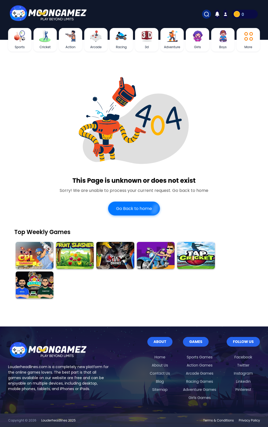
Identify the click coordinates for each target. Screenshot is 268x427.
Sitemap (160, 389)
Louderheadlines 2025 (58, 420)
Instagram (243, 373)
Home (159, 357)
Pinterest (243, 389)
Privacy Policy (249, 420)
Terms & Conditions (218, 420)
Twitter (243, 365)
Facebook (243, 357)
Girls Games (199, 397)
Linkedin (243, 381)
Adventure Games (199, 389)
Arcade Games (199, 373)
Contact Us (160, 373)
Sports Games (200, 357)
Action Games (200, 365)
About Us (160, 365)
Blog (160, 381)
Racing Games (199, 381)
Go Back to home (134, 209)
